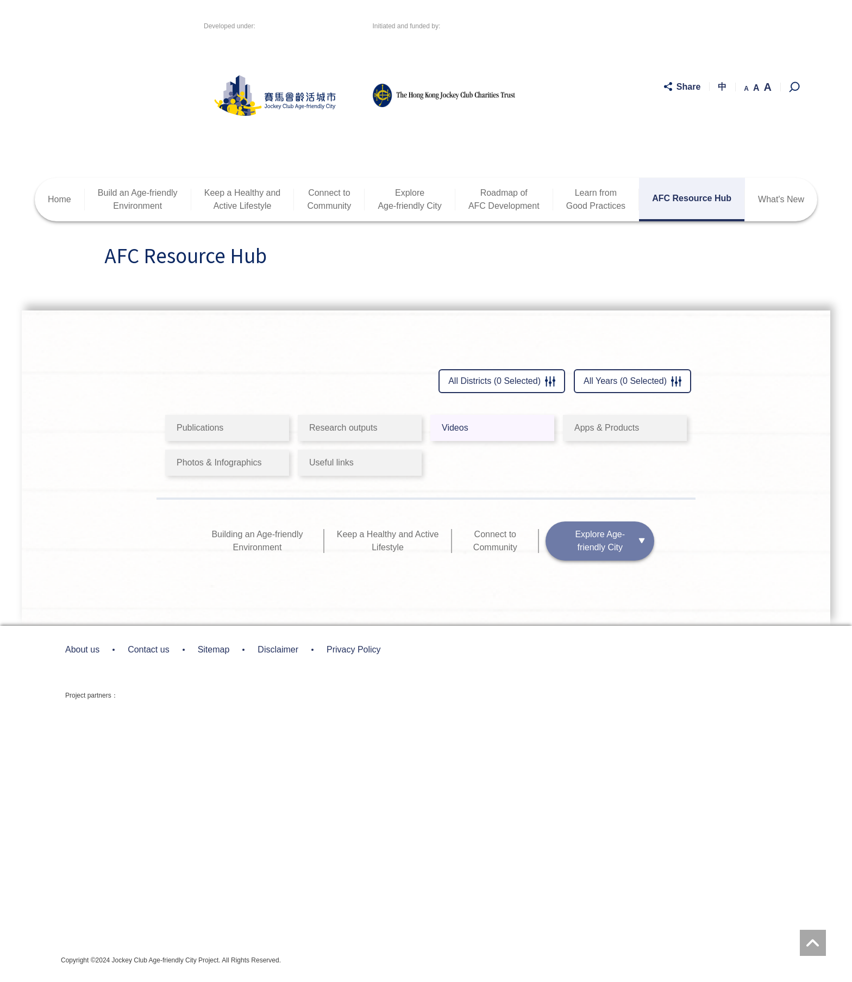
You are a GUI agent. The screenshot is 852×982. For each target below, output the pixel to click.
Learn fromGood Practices (595, 199)
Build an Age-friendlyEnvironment (138, 199)
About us (82, 649)
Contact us (148, 649)
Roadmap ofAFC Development (504, 199)
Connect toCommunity (329, 199)
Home (59, 199)
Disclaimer (278, 649)
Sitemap (214, 649)
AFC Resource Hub (691, 198)
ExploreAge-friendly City (409, 199)
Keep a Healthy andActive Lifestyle (242, 199)
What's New (781, 199)
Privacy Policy (354, 649)
